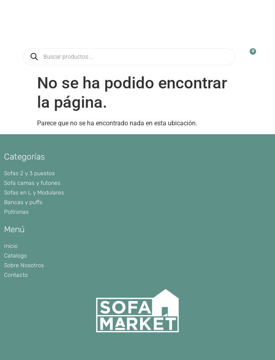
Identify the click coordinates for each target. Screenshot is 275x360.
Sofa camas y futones (32, 183)
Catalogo (15, 255)
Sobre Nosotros (24, 265)
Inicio (11, 246)
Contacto (16, 275)
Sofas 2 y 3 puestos (29, 173)
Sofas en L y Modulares (34, 192)
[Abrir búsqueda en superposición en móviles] (129, 56)
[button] (260, 32)
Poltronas (16, 212)
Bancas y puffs (23, 202)
